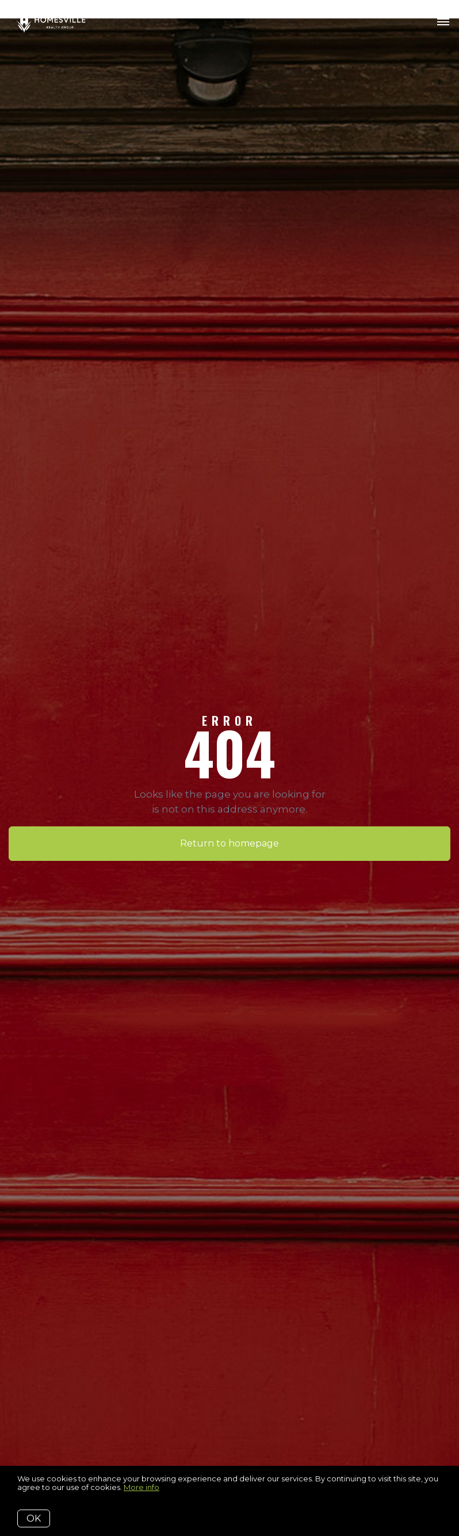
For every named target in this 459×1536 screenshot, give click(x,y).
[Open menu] (443, 22)
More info (141, 1487)
